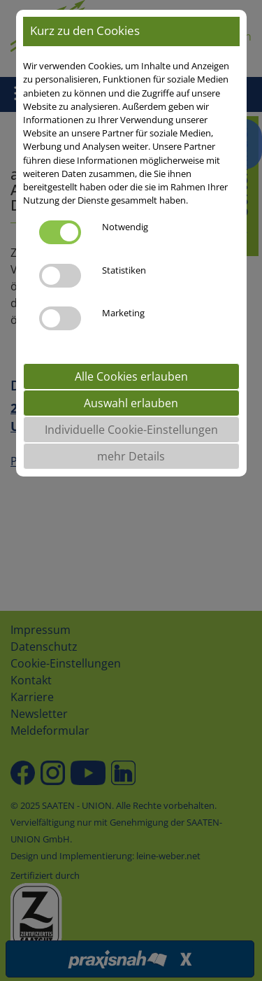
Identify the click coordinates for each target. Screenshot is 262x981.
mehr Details (131, 456)
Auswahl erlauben (131, 403)
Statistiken (124, 270)
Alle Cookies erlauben (131, 376)
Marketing (123, 312)
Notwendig (125, 226)
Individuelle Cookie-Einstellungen (131, 429)
